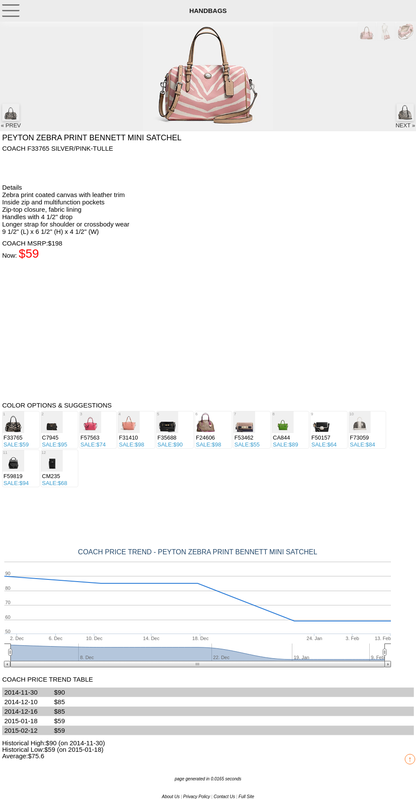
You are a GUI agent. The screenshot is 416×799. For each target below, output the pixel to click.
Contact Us (224, 796)
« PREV (11, 116)
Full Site (246, 796)
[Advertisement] (71, 167)
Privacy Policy (196, 796)
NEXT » (405, 116)
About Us (170, 796)
